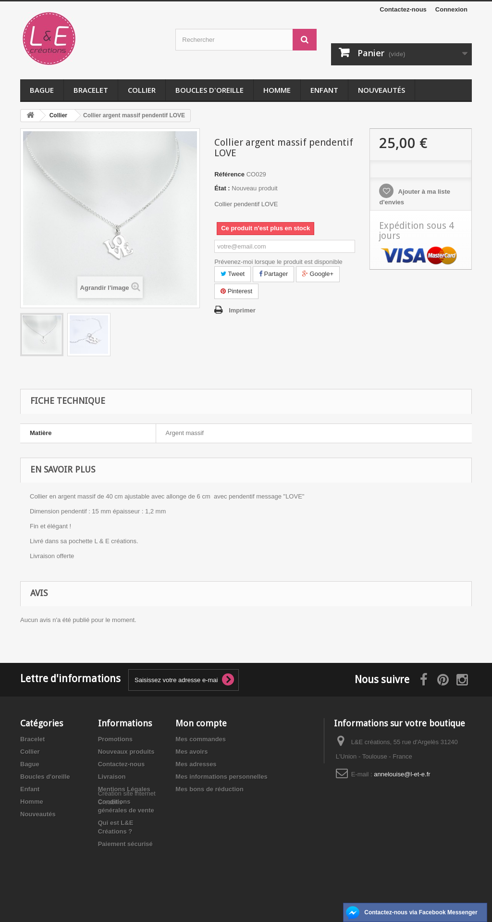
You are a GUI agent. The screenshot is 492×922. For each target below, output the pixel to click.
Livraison (112, 776)
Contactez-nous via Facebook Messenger (420, 912)
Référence (229, 174)
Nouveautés (381, 90)
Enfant (324, 90)
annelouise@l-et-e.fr (402, 774)
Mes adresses (195, 764)
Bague (42, 90)
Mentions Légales (124, 789)
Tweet (233, 273)
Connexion (451, 9)
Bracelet (91, 90)
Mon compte (201, 723)
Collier (142, 90)
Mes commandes (200, 739)
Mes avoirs (191, 751)
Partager (273, 273)
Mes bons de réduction (209, 789)
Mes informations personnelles (221, 776)
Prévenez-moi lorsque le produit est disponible (278, 261)
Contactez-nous (403, 9)
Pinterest (236, 291)
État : (222, 188)
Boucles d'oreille (209, 90)
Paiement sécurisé (125, 843)
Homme (277, 90)
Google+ (317, 273)
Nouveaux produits (126, 751)
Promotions (115, 739)
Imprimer (242, 310)
